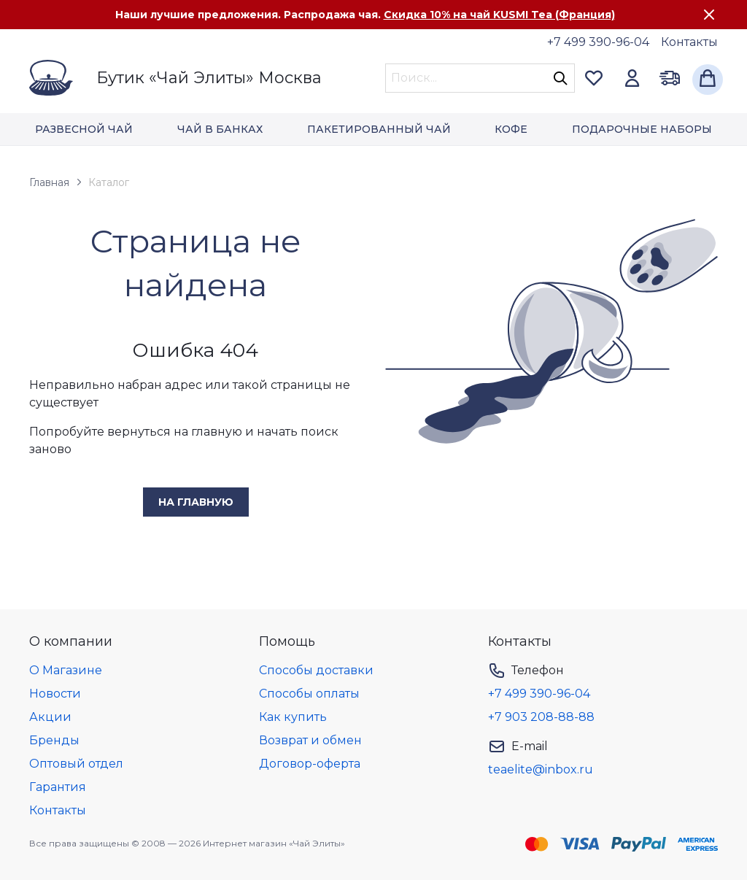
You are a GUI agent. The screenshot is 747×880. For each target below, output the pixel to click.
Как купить (293, 717)
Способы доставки (316, 670)
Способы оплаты (309, 693)
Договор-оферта (309, 764)
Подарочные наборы (642, 129)
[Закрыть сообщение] (709, 14)
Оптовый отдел (76, 764)
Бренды (54, 740)
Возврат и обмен (310, 740)
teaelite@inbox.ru (540, 769)
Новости (55, 693)
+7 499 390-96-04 (598, 42)
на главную (195, 502)
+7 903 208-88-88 (541, 717)
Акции (50, 717)
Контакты (689, 42)
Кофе (511, 129)
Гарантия (57, 787)
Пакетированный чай (379, 129)
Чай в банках (220, 129)
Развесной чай (84, 129)
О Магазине (65, 670)
